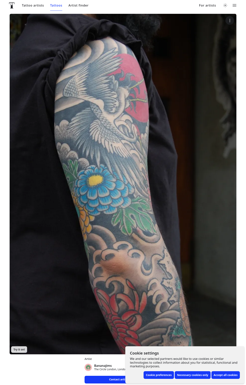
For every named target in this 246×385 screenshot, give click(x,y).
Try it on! (19, 349)
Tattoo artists (33, 5)
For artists (207, 5)
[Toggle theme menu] (225, 5)
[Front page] (12, 5)
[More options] (229, 20)
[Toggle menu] (234, 5)
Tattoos (56, 5)
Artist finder (78, 5)
